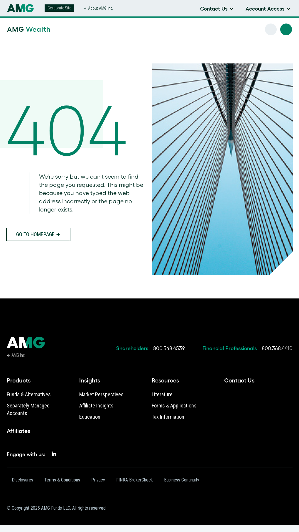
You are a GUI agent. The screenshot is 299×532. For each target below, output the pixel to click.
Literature (162, 394)
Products (19, 380)
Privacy (98, 480)
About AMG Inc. (100, 8)
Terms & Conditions (62, 480)
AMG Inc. (18, 355)
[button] (286, 29)
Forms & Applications (174, 405)
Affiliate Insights (96, 405)
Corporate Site (59, 8)
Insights (89, 380)
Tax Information (168, 417)
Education (89, 417)
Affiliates (18, 431)
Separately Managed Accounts (28, 409)
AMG (29, 29)
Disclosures (22, 480)
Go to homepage (35, 234)
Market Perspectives (101, 394)
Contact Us (239, 380)
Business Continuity (181, 480)
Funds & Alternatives (29, 394)
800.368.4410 (277, 348)
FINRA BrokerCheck (134, 480)
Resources (165, 380)
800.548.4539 (169, 348)
